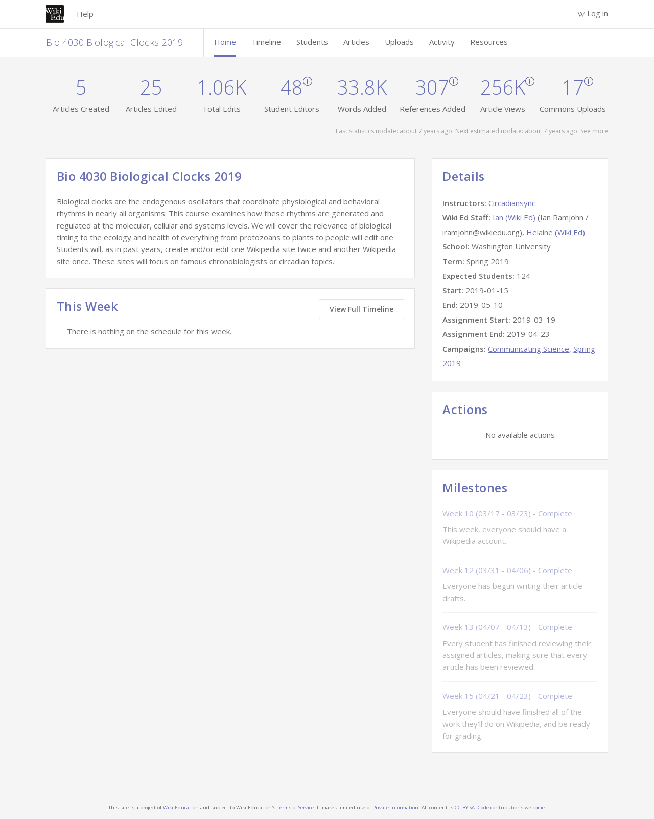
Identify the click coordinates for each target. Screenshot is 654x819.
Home (225, 42)
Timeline (266, 42)
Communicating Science (528, 349)
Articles (356, 42)
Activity (442, 42)
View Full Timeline (361, 309)
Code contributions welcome (511, 807)
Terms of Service (295, 807)
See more (594, 131)
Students (312, 42)
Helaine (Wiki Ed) (555, 232)
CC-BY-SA (465, 807)
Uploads (399, 42)
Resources (489, 42)
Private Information (395, 807)
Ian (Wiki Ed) (514, 217)
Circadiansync (511, 203)
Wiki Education (181, 807)
